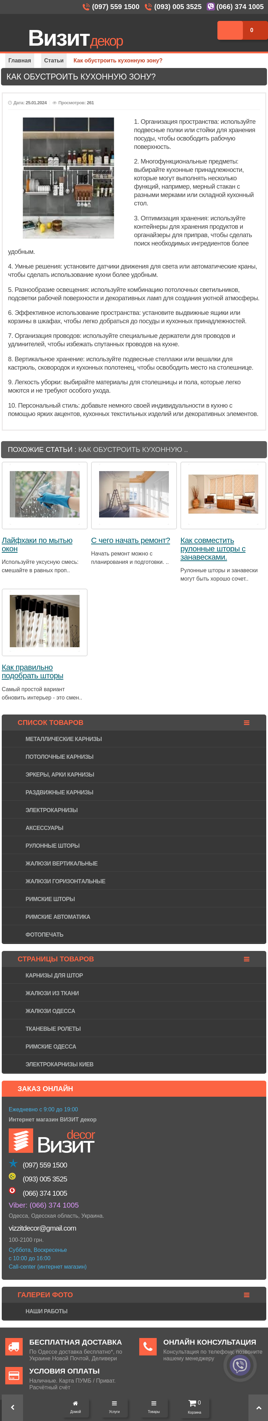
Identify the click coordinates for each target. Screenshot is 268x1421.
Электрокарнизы (51, 810)
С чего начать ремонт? (130, 540)
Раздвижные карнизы (59, 792)
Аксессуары (44, 828)
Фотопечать (44, 935)
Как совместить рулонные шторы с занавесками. (213, 548)
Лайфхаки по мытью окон (37, 544)
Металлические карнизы (63, 739)
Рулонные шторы (52, 846)
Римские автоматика (57, 917)
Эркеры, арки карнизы (59, 775)
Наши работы (46, 1311)
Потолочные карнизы (59, 757)
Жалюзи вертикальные (61, 864)
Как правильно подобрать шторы (32, 671)
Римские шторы (50, 899)
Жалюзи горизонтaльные (65, 881)
